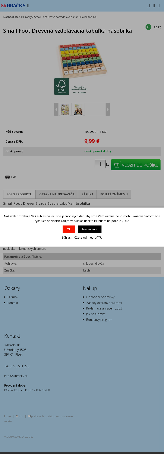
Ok (69, 229)
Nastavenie (89, 229)
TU (100, 238)
